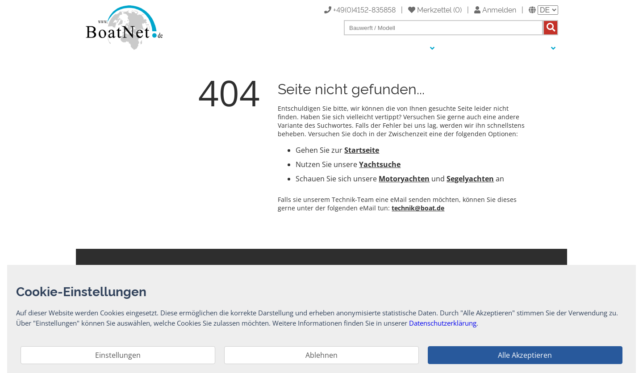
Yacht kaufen (355, 48)
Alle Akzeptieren (525, 355)
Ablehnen (321, 355)
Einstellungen (118, 355)
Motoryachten (404, 179)
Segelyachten (470, 179)
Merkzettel (429, 9)
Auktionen (458, 48)
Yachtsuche (380, 164)
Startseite (361, 150)
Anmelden (495, 9)
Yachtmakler (499, 48)
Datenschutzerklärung (442, 323)
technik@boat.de (418, 208)
